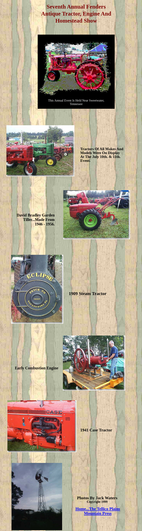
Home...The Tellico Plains (97, 508)
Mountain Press (98, 513)
